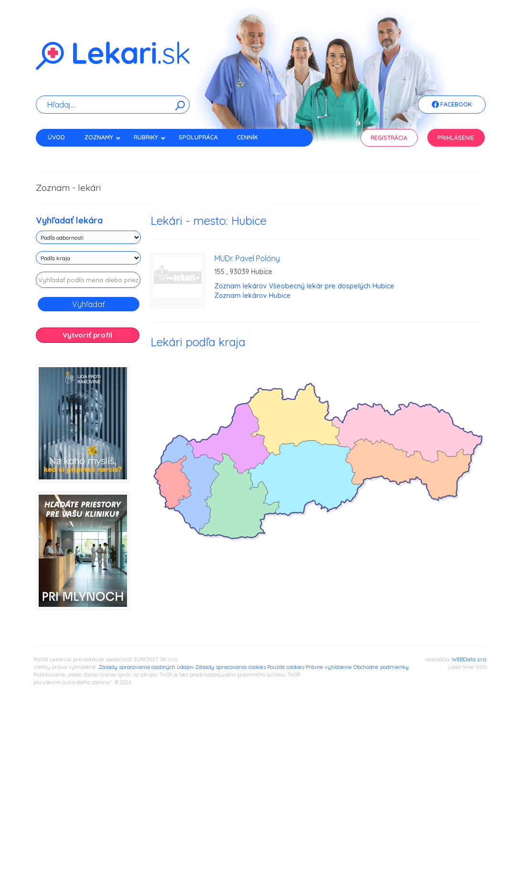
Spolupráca (198, 137)
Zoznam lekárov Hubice (252, 295)
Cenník (247, 137)
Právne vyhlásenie (329, 667)
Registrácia (389, 137)
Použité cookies (285, 667)
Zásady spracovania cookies (230, 667)
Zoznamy (103, 137)
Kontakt (61, 154)
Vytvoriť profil (87, 334)
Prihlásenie (455, 137)
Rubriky (150, 137)
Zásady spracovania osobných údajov (146, 667)
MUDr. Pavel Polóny (247, 258)
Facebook (452, 105)
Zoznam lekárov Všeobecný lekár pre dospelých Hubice (304, 286)
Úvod (56, 137)
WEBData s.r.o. (469, 659)
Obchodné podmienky (381, 667)
